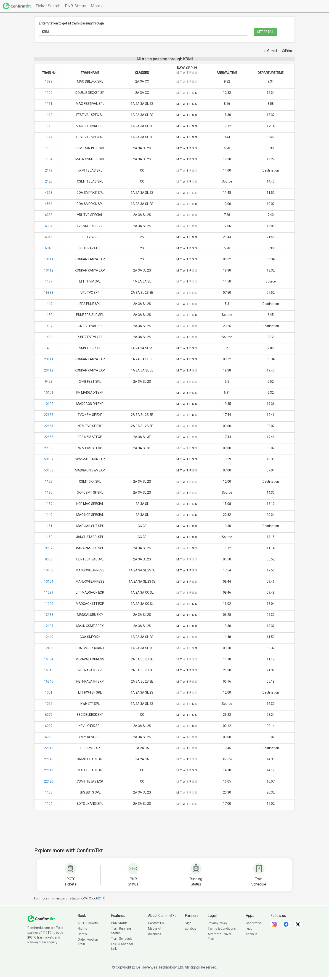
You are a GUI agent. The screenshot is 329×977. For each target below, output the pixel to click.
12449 (48, 637)
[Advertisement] (164, 832)
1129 (48, 481)
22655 (48, 437)
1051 (48, 692)
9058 (48, 559)
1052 (48, 703)
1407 (48, 326)
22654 (48, 426)
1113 (48, 126)
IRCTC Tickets (88, 923)
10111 (48, 259)
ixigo (188, 923)
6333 (48, 215)
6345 (48, 237)
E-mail (271, 51)
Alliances (154, 934)
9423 (48, 381)
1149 (48, 304)
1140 (48, 515)
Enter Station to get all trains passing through (71, 23)
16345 (48, 670)
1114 (48, 137)
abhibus (190, 928)
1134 (48, 159)
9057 (48, 548)
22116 (48, 759)
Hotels (82, 934)
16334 (48, 659)
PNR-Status (75, 5)
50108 (48, 470)
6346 (48, 248)
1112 (48, 115)
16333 (48, 292)
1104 (48, 803)
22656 (48, 448)
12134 (48, 626)
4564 (48, 204)
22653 (48, 415)
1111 (48, 103)
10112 (48, 270)
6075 (48, 714)
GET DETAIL (265, 32)
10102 (48, 404)
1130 (48, 492)
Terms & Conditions (222, 928)
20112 (48, 370)
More (97, 5)
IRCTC (100, 898)
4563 (48, 192)
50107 (48, 459)
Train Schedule (122, 938)
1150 (48, 315)
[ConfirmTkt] (41, 918)
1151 (48, 526)
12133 (48, 614)
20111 (48, 359)
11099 (48, 592)
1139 (48, 504)
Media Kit (154, 928)
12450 (48, 648)
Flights (82, 928)
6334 (48, 226)
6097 (48, 726)
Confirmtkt (253, 923)
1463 (48, 348)
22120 (48, 781)
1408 (48, 337)
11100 (48, 604)
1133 (48, 148)
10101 (48, 392)
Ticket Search (48, 5)
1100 (48, 92)
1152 (48, 537)
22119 (48, 770)
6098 (48, 737)
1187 (48, 281)
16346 (48, 681)
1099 (48, 81)
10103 (48, 570)
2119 (48, 170)
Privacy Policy (217, 923)
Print (287, 51)
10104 (48, 581)
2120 (48, 181)
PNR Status (119, 923)
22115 (48, 748)
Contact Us (156, 923)
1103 (48, 792)
